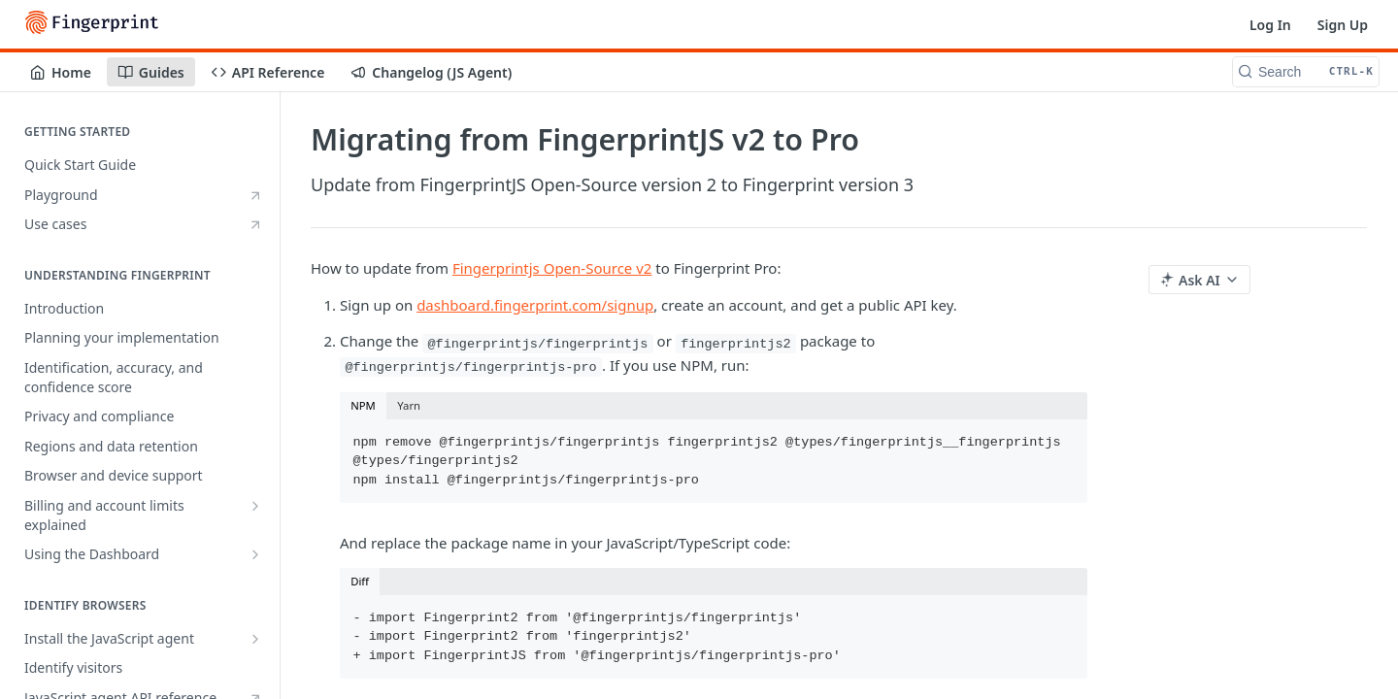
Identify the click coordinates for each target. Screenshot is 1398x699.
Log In (1270, 25)
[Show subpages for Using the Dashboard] (255, 554)
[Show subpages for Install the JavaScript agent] (255, 639)
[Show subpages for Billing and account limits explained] (255, 506)
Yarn (408, 405)
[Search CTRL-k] (1306, 71)
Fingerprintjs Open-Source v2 (551, 268)
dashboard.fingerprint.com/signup (534, 305)
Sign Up (1342, 25)
